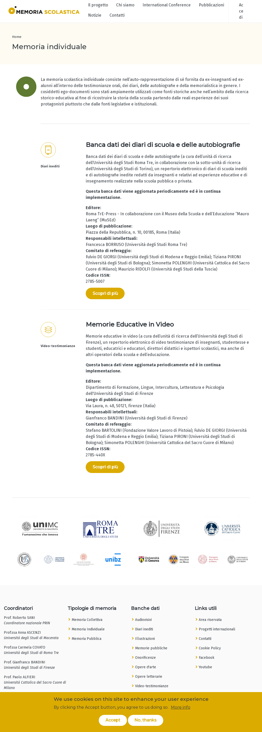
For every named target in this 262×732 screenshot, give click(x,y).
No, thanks (145, 720)
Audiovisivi (143, 620)
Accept (112, 720)
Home (16, 37)
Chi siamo (125, 5)
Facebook (206, 657)
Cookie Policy (210, 648)
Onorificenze (145, 657)
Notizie (94, 15)
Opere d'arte (145, 667)
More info (180, 707)
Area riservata (210, 620)
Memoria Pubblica (86, 639)
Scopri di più (105, 293)
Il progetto (98, 5)
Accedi (241, 11)
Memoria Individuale (88, 629)
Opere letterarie (148, 676)
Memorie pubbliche (151, 648)
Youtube (205, 667)
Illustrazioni (145, 639)
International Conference (167, 5)
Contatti (117, 15)
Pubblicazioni (211, 5)
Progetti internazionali (217, 629)
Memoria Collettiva (87, 620)
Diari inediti (144, 629)
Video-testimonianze (151, 686)
